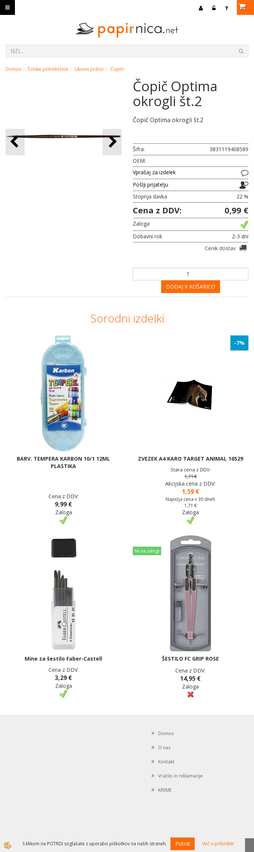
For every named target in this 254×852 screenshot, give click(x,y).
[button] (112, 142)
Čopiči (117, 69)
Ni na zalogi (147, 551)
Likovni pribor (89, 69)
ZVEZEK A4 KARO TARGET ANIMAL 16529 (190, 458)
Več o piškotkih (218, 843)
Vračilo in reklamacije (180, 776)
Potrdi (182, 843)
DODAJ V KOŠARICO (190, 286)
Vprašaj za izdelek (154, 172)
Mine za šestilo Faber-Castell (63, 658)
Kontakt (166, 762)
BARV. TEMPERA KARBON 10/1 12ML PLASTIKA (63, 462)
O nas (164, 747)
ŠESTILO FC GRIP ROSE (190, 658)
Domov (13, 69)
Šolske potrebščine (48, 69)
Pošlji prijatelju (150, 184)
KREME (165, 790)
